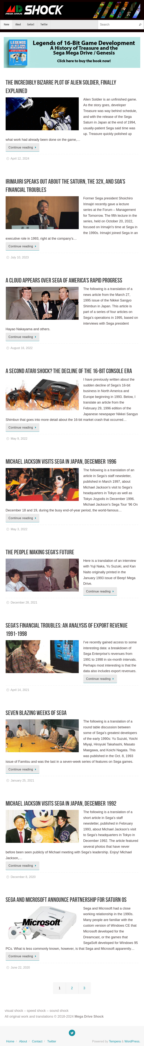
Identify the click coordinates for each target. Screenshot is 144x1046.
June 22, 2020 (20, 967)
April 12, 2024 (19, 158)
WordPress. (132, 1041)
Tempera (115, 1041)
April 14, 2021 (19, 690)
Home (10, 1041)
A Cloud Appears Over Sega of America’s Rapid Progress (64, 280)
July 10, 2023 (20, 257)
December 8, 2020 (23, 877)
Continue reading (23, 147)
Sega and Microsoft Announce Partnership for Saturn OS (66, 899)
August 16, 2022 (21, 348)
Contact (37, 1041)
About (23, 1041)
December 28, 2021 (24, 602)
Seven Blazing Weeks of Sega (36, 712)
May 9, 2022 (19, 438)
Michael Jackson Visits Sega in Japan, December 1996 (61, 461)
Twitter (51, 1041)
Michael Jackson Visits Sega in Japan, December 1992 (61, 803)
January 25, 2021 (22, 780)
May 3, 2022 (19, 529)
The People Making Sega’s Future (40, 552)
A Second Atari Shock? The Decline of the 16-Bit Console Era (69, 370)
